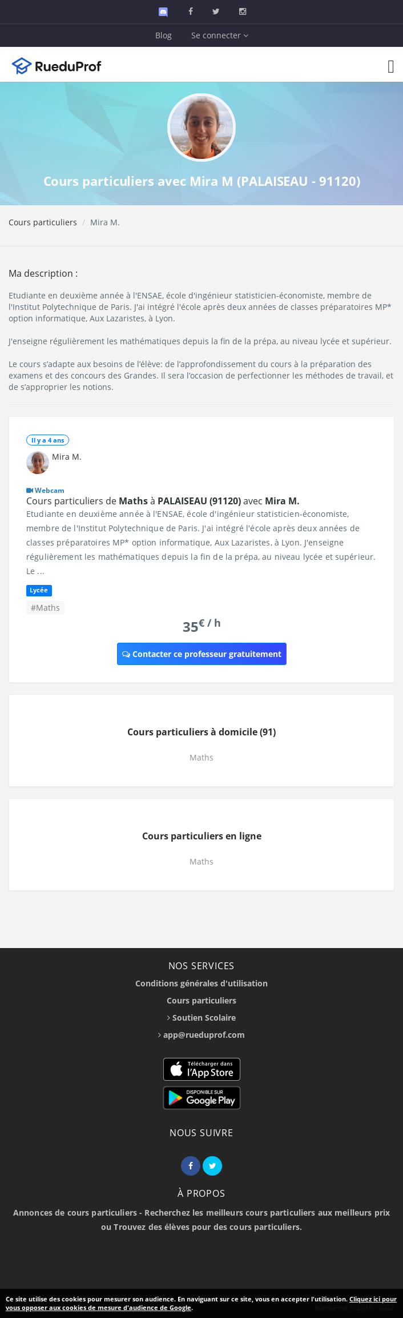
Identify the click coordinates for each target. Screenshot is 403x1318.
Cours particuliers (43, 222)
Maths (201, 757)
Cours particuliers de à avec (163, 501)
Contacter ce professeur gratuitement (201, 653)
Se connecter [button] (219, 35)
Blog (163, 35)
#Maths (45, 607)
